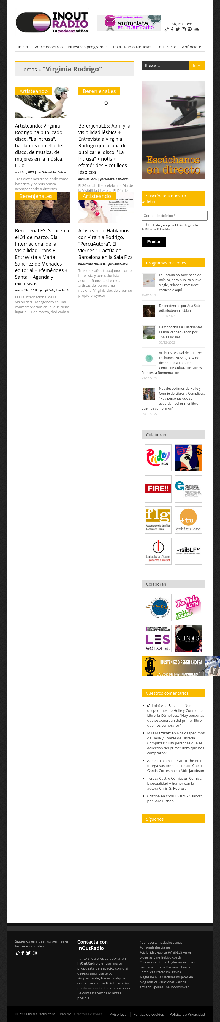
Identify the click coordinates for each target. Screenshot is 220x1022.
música (152, 982)
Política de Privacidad (157, 229)
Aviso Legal (184, 225)
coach (176, 957)
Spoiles (158, 987)
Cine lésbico (162, 957)
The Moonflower (176, 987)
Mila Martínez (165, 977)
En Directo (166, 46)
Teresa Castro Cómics (165, 778)
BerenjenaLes (99, 91)
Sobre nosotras (48, 46)
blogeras (146, 957)
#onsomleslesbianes (155, 947)
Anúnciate (191, 46)
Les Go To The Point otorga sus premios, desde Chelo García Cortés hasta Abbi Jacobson (175, 765)
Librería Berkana (166, 967)
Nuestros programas (87, 46)
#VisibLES (175, 952)
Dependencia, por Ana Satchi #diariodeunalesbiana (181, 308)
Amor (187, 952)
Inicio (23, 46)
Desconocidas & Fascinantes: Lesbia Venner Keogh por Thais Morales (181, 332)
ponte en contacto (92, 988)
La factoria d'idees (87, 1014)
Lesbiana (146, 967)
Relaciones (167, 982)
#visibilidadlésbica (153, 952)
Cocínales (147, 962)
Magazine (147, 977)
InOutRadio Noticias (132, 46)
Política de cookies (148, 1014)
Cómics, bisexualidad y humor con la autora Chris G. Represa (174, 783)
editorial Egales (166, 962)
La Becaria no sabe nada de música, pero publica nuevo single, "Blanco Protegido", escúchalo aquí (180, 282)
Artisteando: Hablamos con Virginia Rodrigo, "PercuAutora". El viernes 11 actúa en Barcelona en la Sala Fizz (105, 243)
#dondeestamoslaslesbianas (161, 942)
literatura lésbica (168, 972)
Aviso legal (119, 1014)
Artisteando (34, 91)
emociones (186, 962)
